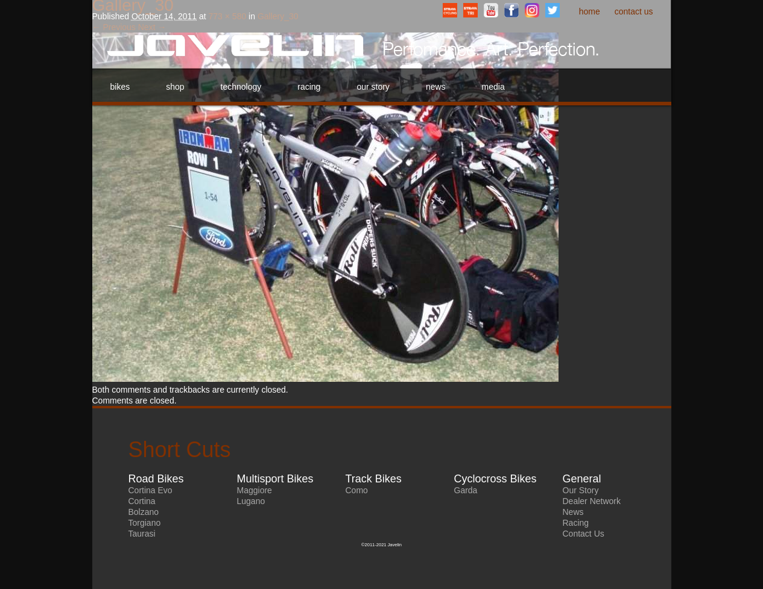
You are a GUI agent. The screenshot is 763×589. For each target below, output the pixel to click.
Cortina (142, 501)
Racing (308, 87)
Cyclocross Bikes (495, 479)
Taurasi (142, 533)
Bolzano (143, 512)
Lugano (251, 501)
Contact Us (634, 11)
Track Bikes (374, 479)
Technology (241, 87)
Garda (466, 490)
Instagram (532, 10)
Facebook (511, 10)
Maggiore (254, 490)
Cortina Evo (150, 490)
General (582, 479)
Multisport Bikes (275, 479)
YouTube (491, 10)
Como (357, 490)
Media (493, 87)
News (436, 87)
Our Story (372, 87)
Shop (175, 87)
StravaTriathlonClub (470, 10)
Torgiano (144, 523)
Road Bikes (156, 479)
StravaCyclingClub (450, 10)
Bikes (120, 87)
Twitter (552, 10)
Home (589, 11)
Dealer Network (592, 501)
